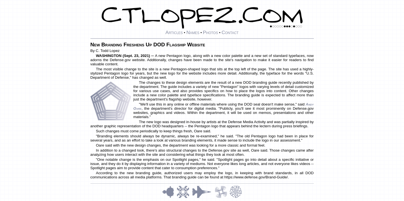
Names (192, 32)
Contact (229, 32)
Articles (174, 32)
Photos (210, 32)
